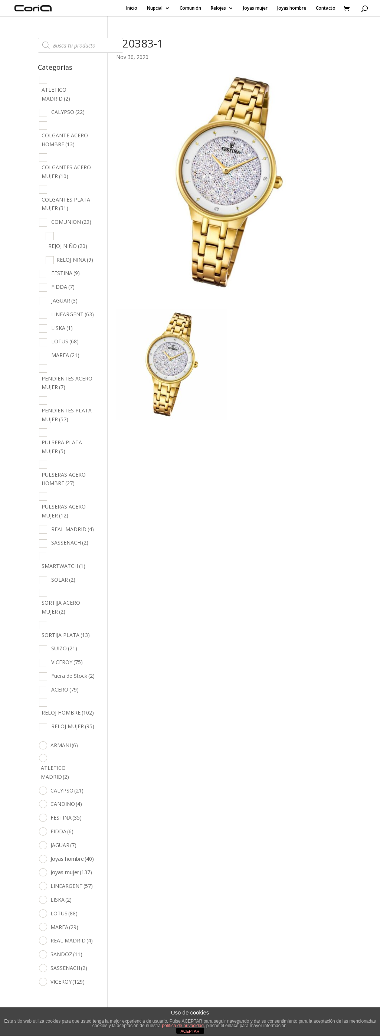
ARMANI (64, 745)
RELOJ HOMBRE (68, 712)
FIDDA (63, 286)
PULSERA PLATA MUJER (62, 447)
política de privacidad (183, 1025)
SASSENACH (69, 542)
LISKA (62, 327)
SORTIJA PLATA (66, 634)
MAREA (65, 355)
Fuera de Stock (73, 675)
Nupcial (155, 8)
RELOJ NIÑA (74, 259)
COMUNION (71, 221)
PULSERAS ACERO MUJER (64, 511)
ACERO (65, 689)
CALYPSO (68, 111)
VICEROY (67, 662)
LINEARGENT (72, 314)
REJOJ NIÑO (67, 245)
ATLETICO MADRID (56, 94)
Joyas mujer (255, 8)
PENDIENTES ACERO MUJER (67, 383)
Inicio (131, 8)
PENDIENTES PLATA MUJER (67, 415)
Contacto (325, 8)
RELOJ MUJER (72, 726)
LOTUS (65, 341)
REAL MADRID (72, 529)
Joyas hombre (291, 8)
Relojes (218, 8)
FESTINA (65, 273)
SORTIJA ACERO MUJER (61, 607)
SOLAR (63, 579)
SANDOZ (66, 954)
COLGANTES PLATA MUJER (66, 204)
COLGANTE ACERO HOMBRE (65, 140)
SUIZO (64, 648)
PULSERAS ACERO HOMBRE (64, 479)
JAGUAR (64, 300)
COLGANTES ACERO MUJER (66, 172)
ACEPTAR (189, 1031)
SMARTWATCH (63, 565)
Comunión (190, 8)
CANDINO (66, 803)
